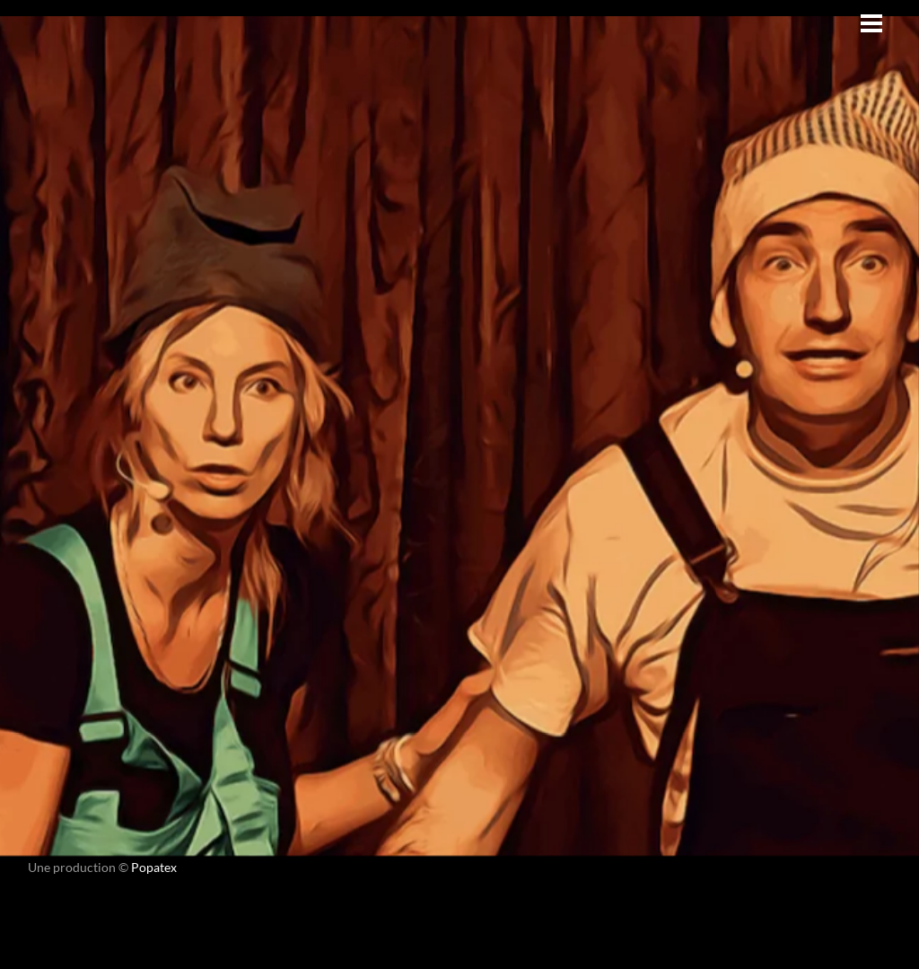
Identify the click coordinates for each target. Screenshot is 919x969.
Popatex (154, 867)
